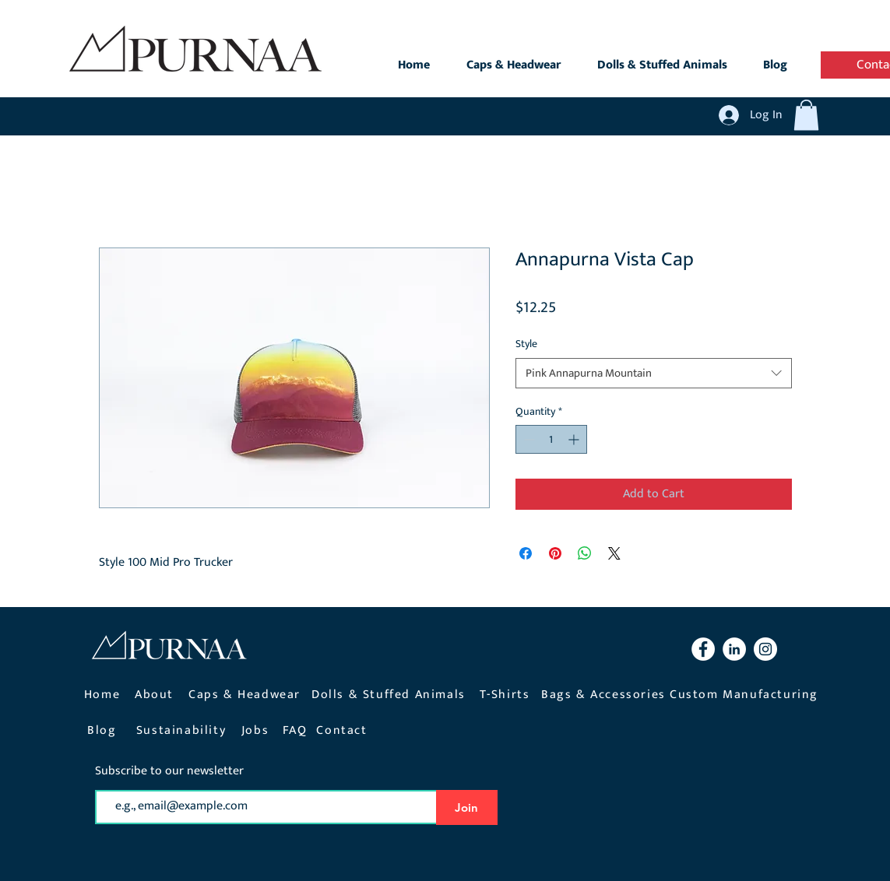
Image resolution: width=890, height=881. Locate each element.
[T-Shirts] (506, 694)
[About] (156, 694)
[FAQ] (297, 730)
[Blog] (104, 730)
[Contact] (344, 730)
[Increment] (575, 439)
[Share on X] (614, 553)
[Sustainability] (183, 730)
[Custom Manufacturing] (746, 694)
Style (526, 344)
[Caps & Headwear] (246, 694)
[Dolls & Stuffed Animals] (390, 694)
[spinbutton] (551, 439)
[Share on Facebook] (525, 553)
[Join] (467, 807)
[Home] (104, 694)
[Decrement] (527, 439)
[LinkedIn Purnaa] (734, 649)
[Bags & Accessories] (605, 694)
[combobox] (653, 373)
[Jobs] (257, 730)
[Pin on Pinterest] (555, 553)
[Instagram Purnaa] (765, 649)
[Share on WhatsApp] (584, 553)
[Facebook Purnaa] (703, 649)
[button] (806, 115)
